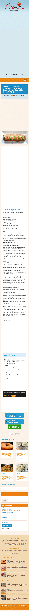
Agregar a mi (15, 415)
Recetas (8, 97)
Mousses (23, 566)
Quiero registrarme (5, 529)
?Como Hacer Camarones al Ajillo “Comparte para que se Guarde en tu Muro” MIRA (7, 477)
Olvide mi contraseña (5, 528)
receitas (11, 95)
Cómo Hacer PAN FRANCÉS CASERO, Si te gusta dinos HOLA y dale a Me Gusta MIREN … (17, 585)
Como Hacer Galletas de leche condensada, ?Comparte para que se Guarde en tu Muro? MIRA (22, 477)
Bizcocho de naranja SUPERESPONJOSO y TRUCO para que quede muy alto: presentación (7, 455)
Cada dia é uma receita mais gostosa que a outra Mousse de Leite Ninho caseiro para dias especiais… (17, 569)
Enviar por (16, 426)
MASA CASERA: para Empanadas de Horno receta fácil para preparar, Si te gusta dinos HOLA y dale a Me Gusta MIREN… (17, 592)
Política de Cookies (16, 393)
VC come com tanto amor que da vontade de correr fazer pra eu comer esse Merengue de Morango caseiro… (16, 575)
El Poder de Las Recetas (14, 6)
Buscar (4, 500)
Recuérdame (5, 522)
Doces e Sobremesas (17, 566)
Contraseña (4, 517)
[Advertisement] (14, 27)
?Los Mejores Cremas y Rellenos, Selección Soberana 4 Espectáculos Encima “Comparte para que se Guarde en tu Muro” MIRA (21, 457)
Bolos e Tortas (9, 566)
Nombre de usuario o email (7, 512)
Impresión (13, 421)
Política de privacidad (17, 608)
